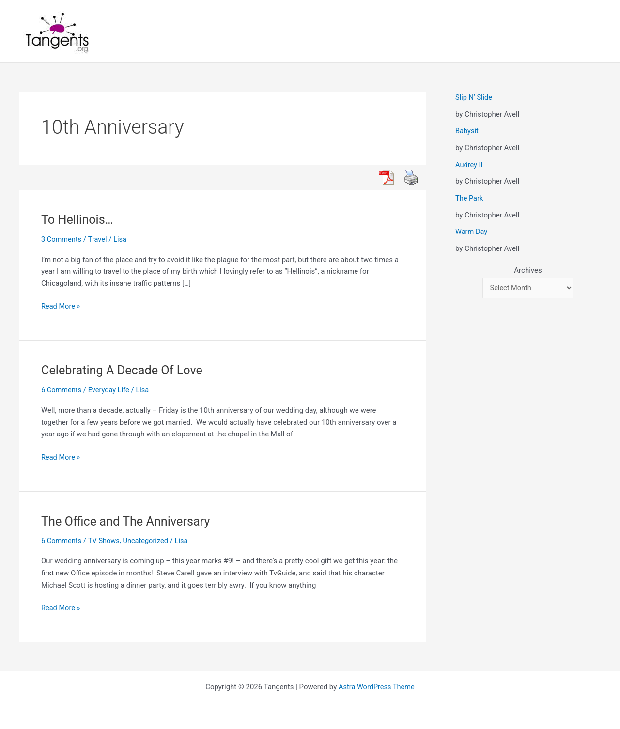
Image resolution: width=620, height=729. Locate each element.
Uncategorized (148, 540)
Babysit (467, 130)
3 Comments (62, 239)
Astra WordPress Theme (377, 686)
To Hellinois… (78, 219)
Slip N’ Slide (474, 97)
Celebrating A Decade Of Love (124, 370)
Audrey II (469, 164)
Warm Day (471, 231)
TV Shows (105, 540)
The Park (469, 197)
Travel (98, 239)
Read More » (61, 306)
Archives (528, 269)
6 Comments (62, 390)
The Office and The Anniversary (128, 520)
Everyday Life (110, 390)
